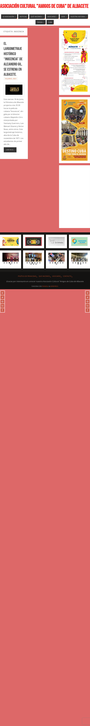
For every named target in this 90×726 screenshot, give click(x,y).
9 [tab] (36, 264)
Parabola (45, 286)
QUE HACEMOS (44, 276)
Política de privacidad (27, 276)
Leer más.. (10, 150)
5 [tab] (14, 262)
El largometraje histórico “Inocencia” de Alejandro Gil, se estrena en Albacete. (13, 59)
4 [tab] (11, 262)
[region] (10, 257)
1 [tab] (4, 262)
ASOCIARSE (56, 276)
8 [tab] (33, 264)
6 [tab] (17, 262)
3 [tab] (9, 262)
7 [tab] (10, 264)
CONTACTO (67, 276)
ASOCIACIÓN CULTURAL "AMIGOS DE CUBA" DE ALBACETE (44, 6)
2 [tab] (6, 262)
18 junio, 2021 (11, 79)
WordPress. (54, 286)
